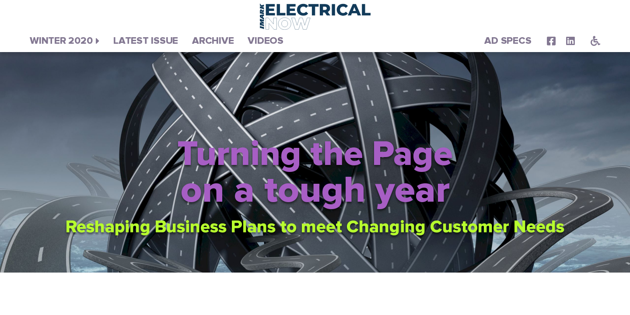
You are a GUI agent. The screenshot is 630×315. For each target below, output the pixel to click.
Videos (266, 41)
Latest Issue (145, 41)
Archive (213, 41)
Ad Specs (507, 41)
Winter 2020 (61, 41)
